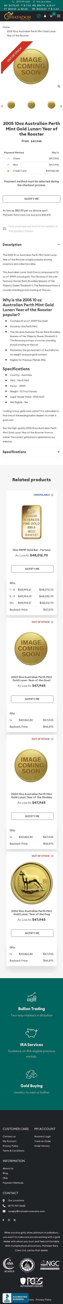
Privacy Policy (10, 1145)
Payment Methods (13, 1182)
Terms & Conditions (13, 1150)
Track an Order (42, 1141)
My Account (9, 1141)
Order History (42, 1145)
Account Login (42, 1136)
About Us (8, 1168)
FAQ (5, 1178)
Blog (5, 1173)
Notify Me (32, 199)
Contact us (9, 1136)
